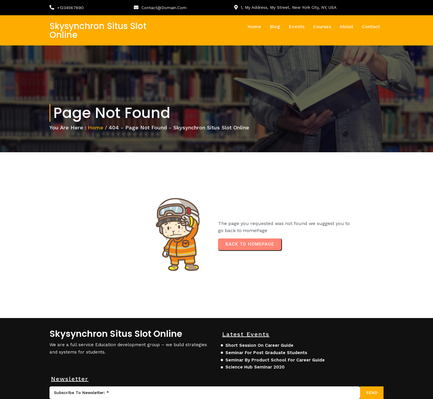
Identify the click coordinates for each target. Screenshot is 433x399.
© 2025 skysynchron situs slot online (94, 390)
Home (96, 129)
